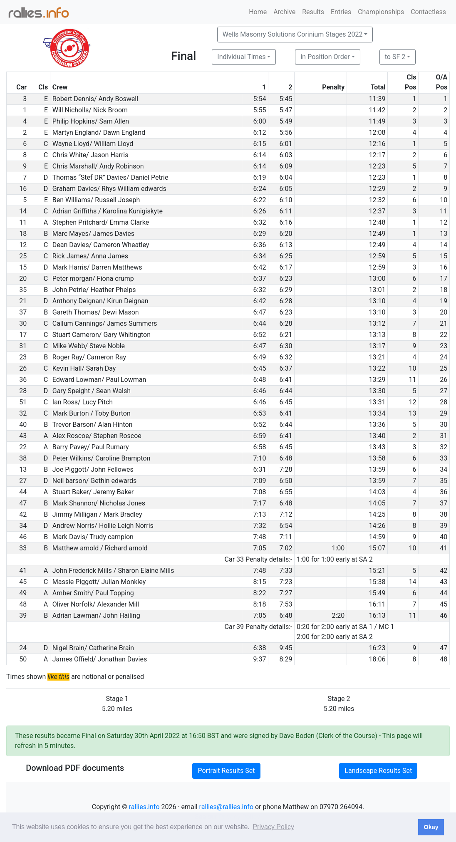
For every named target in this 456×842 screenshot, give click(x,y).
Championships (381, 12)
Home (258, 12)
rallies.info (144, 807)
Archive (284, 12)
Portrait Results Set (226, 771)
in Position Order (324, 57)
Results (313, 12)
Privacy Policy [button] (273, 826)
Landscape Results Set (378, 771)
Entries (341, 12)
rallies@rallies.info (226, 807)
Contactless (428, 12)
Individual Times (241, 57)
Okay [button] (431, 827)
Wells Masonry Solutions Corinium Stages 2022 (293, 34)
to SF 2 (395, 57)
